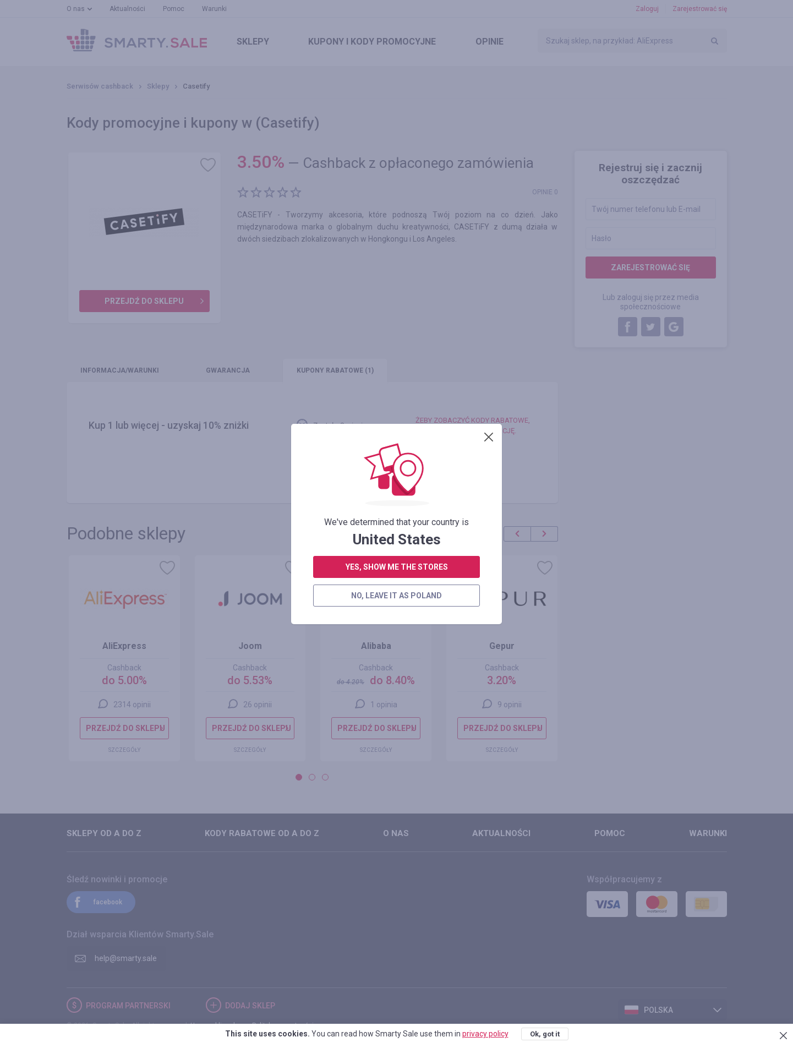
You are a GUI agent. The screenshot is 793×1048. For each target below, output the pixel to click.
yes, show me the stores (397, 278)
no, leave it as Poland (396, 306)
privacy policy (485, 1033)
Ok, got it (545, 1034)
